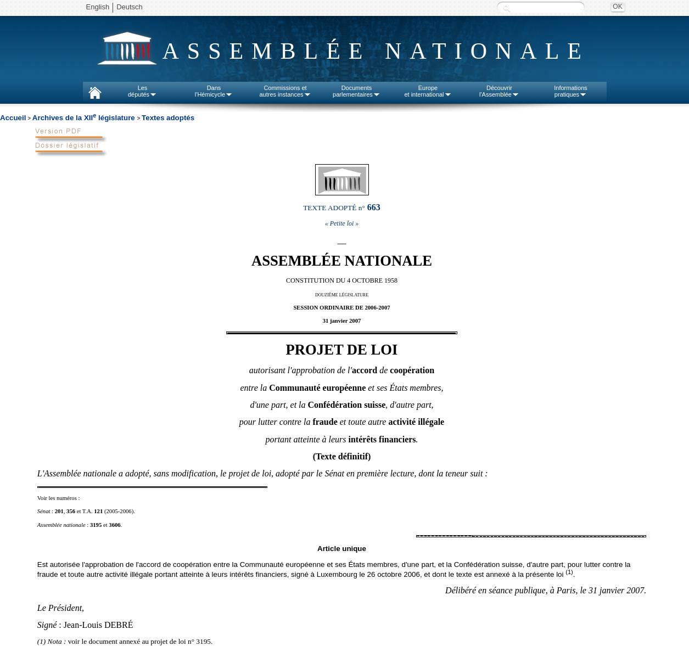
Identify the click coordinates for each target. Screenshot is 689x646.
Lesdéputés (142, 91)
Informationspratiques (570, 91)
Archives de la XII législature (84, 118)
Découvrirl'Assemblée (499, 91)
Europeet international (427, 91)
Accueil (13, 118)
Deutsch (129, 7)
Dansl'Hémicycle (214, 91)
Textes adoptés (168, 118)
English (98, 7)
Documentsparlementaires (356, 91)
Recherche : (506, 8)
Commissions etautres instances (285, 91)
